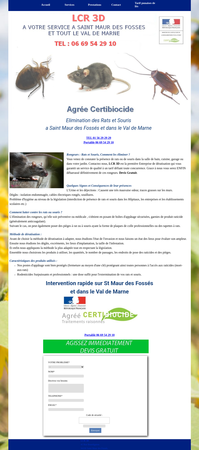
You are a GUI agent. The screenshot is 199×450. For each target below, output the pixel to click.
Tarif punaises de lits (145, 5)
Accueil (45, 4)
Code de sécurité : (94, 415)
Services (69, 4)
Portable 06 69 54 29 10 (98, 142)
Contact (116, 4)
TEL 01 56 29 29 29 (98, 137)
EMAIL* (52, 405)
